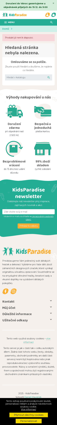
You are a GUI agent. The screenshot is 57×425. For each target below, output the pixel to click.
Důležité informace (17, 313)
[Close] (53, 3)
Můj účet (8, 307)
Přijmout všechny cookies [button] (28, 414)
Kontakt (8, 301)
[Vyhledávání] (28, 77)
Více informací (28, 409)
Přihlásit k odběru (28, 226)
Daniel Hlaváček (32, 397)
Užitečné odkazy (15, 320)
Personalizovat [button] (28, 421)
